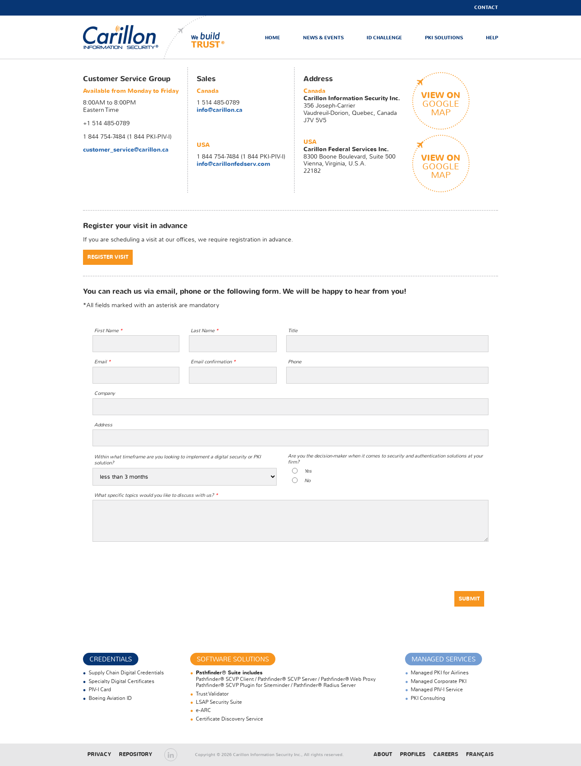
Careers (445, 754)
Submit (469, 598)
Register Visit (107, 257)
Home (272, 38)
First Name (108, 331)
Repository (135, 754)
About (383, 754)
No (307, 481)
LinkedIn (171, 755)
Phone (294, 362)
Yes (308, 471)
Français (480, 754)
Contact (486, 7)
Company (104, 394)
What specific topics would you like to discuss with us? (156, 496)
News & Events (323, 38)
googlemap (440, 103)
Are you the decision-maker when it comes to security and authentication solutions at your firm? (385, 459)
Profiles (412, 754)
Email (102, 362)
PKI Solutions (444, 38)
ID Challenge (384, 38)
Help (492, 38)
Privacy (99, 754)
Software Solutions (233, 659)
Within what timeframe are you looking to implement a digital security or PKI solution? (177, 460)
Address (103, 425)
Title (292, 331)
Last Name (204, 331)
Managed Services (444, 659)
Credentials (110, 659)
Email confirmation (213, 362)
